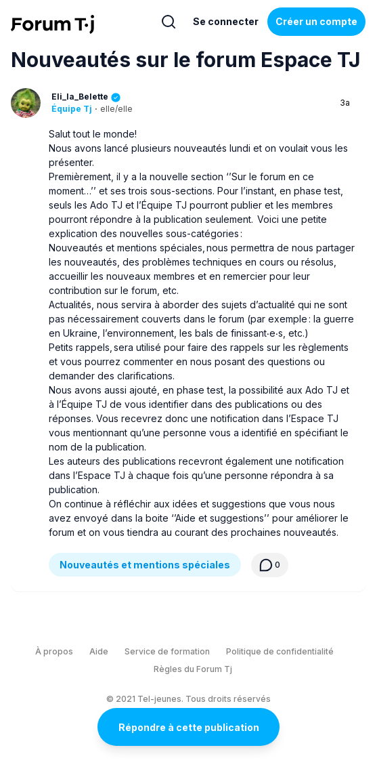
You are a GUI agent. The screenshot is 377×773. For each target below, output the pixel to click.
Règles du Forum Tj (193, 669)
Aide (98, 651)
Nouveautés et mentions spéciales (145, 564)
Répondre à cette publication (188, 727)
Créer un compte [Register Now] (316, 21)
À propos (54, 651)
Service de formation (167, 651)
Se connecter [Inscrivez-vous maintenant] (226, 21)
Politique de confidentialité (280, 651)
